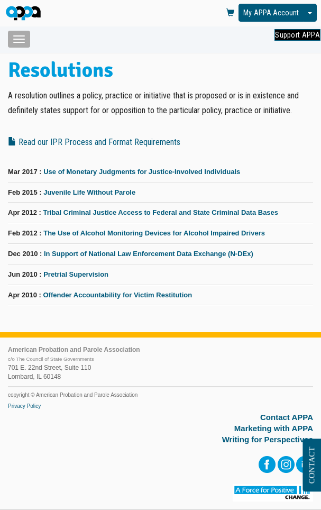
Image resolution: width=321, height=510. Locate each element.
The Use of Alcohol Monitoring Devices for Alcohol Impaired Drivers (154, 233)
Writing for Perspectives (267, 439)
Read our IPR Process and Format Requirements (94, 142)
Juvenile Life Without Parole (89, 192)
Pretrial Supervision (75, 274)
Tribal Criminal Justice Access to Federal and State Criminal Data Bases (160, 212)
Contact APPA (286, 417)
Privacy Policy (24, 406)
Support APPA (297, 35)
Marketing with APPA (273, 428)
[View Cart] (230, 13)
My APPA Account (271, 12)
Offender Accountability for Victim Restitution (117, 295)
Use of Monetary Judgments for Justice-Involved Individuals (141, 172)
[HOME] (25, 14)
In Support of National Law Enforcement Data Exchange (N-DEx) (148, 254)
